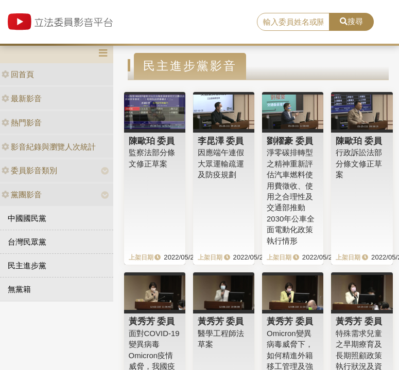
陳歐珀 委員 (152, 140)
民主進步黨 (27, 265)
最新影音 (22, 98)
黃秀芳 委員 (152, 321)
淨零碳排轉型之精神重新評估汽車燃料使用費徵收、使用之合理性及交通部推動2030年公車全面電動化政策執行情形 (291, 196)
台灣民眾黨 (27, 241)
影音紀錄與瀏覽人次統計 (49, 146)
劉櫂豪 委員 (290, 140)
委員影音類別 (29, 170)
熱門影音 (22, 122)
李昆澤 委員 (221, 140)
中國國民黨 (27, 218)
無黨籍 (19, 289)
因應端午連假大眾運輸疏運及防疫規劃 (221, 163)
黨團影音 (22, 194)
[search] (293, 22)
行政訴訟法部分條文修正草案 (359, 163)
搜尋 (351, 21)
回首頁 (18, 74)
